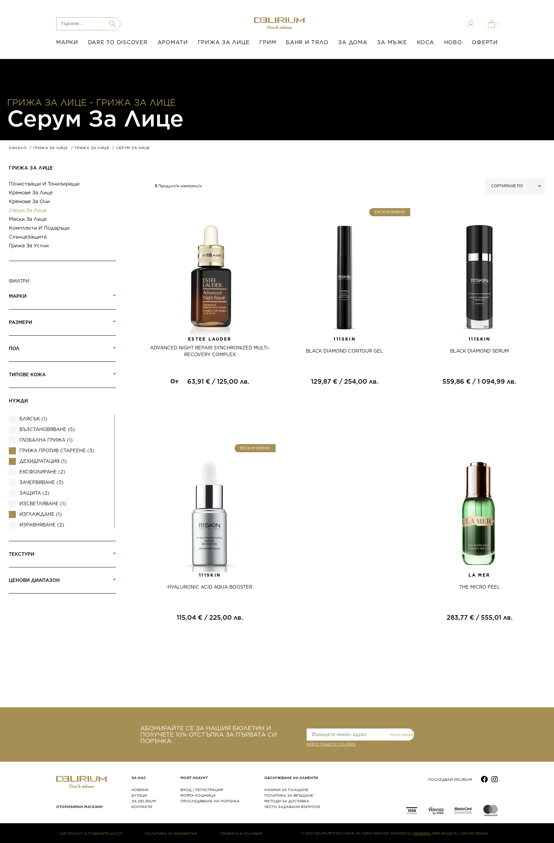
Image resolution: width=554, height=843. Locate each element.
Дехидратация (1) (43, 461)
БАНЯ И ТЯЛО (307, 42)
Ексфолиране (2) (42, 472)
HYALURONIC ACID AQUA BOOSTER (209, 587)
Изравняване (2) (41, 525)
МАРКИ (67, 42)
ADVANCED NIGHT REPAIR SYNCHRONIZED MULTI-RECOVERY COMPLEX (210, 351)
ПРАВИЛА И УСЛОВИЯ (241, 833)
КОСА (425, 42)
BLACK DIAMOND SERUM (479, 351)
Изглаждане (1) (40, 514)
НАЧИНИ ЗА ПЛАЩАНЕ (286, 790)
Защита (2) (34, 493)
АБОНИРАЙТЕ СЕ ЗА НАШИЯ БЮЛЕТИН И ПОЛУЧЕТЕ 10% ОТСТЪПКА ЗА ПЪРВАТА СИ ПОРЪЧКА (208, 734)
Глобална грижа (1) (46, 440)
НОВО (453, 42)
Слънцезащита (28, 237)
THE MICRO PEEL (479, 587)
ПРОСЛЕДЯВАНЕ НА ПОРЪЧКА (210, 801)
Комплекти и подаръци (39, 228)
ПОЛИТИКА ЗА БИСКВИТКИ (171, 833)
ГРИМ (267, 42)
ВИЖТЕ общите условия (331, 745)
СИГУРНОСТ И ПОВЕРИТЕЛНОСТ (91, 833)
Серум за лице (28, 210)
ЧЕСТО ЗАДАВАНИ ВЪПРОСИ (292, 806)
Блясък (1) (33, 419)
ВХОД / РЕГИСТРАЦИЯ (202, 790)
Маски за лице (28, 219)
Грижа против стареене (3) (56, 450)
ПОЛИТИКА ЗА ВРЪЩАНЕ (288, 795)
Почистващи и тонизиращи (44, 184)
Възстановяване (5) (47, 429)
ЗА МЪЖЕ (392, 42)
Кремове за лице (31, 192)
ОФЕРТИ (485, 42)
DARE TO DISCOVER (118, 42)
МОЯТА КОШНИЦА (198, 795)
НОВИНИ (139, 790)
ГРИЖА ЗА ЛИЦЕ (224, 42)
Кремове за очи (29, 201)
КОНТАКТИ (141, 806)
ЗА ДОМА (352, 42)
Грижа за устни (29, 245)
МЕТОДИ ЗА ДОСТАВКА (286, 801)
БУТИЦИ (139, 795)
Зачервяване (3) (41, 482)
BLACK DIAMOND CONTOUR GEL (344, 351)
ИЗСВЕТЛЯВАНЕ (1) (42, 503)
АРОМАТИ (173, 42)
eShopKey (422, 833)
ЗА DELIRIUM (143, 801)
